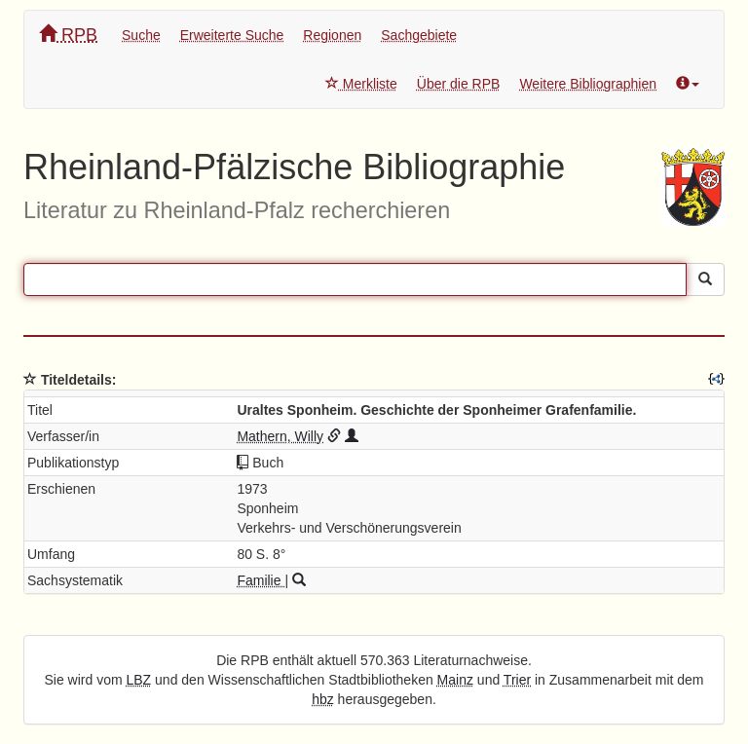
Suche (141, 35)
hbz (323, 699)
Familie (260, 580)
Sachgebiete (419, 35)
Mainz (455, 680)
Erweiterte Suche (232, 35)
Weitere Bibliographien (587, 84)
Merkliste (361, 84)
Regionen (332, 35)
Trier (517, 680)
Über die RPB (459, 84)
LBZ (139, 680)
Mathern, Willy (280, 436)
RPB (68, 34)
